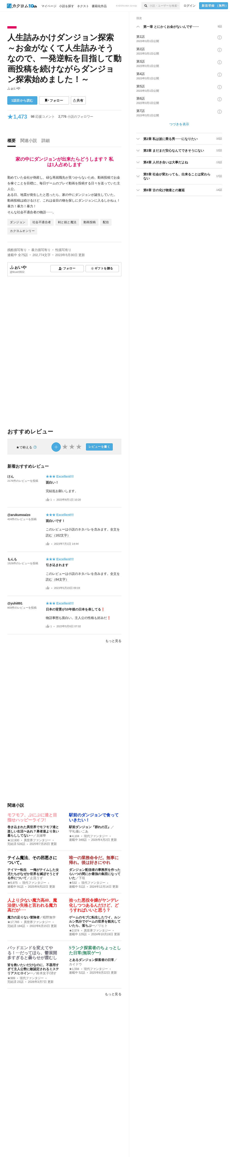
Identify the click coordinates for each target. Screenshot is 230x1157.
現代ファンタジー (96, 836)
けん (10, 476)
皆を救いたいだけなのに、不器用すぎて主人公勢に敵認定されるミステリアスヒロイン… (33, 969)
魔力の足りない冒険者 (23, 917)
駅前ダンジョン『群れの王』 (90, 827)
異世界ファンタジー (37, 840)
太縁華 (41, 835)
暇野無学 (49, 917)
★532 (73, 882)
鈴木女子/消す (46, 973)
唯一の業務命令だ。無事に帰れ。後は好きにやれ (94, 860)
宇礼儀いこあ (78, 831)
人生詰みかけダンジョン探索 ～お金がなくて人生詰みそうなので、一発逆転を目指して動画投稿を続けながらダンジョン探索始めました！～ (64, 58)
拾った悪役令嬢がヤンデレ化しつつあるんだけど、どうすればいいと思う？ (94, 905)
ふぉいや (13, 88)
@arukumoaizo (18, 515)
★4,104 (74, 836)
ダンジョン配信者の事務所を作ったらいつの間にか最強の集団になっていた (95, 874)
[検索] (145, 5)
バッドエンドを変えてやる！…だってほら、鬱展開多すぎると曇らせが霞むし (32, 953)
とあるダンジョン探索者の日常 (91, 960)
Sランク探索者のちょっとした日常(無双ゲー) (95, 950)
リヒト (103, 925)
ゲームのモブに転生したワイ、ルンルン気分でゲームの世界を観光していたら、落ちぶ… (95, 921)
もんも (12, 559)
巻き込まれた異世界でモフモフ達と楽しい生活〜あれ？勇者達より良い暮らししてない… (33, 831)
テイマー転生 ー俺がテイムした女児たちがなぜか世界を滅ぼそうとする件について (33, 874)
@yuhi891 (15, 603)
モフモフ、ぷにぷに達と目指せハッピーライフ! (32, 817)
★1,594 (74, 969)
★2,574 (74, 930)
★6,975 (12, 882)
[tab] (12, 142)
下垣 (82, 878)
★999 (11, 978)
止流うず (36, 878)
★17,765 (13, 922)
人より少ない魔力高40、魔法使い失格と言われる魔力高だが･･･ (32, 905)
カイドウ (75, 964)
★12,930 (13, 840)
